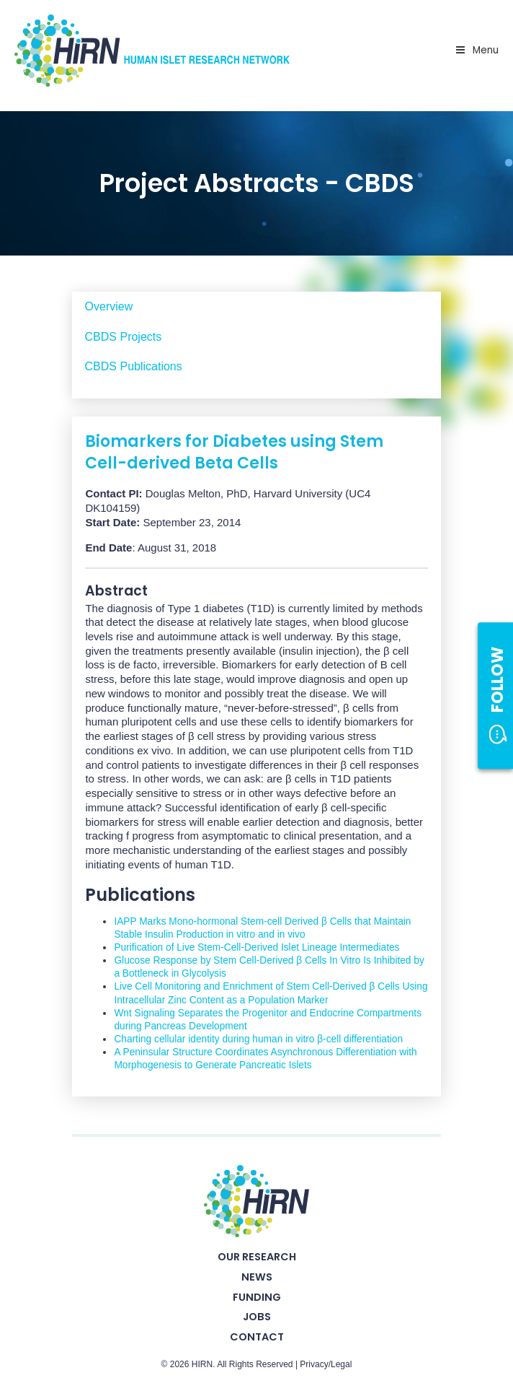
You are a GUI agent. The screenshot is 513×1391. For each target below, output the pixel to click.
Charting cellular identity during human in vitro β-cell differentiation (258, 1039)
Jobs (257, 1316)
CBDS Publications (133, 366)
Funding (257, 1297)
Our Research (257, 1257)
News (256, 1277)
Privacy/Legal (326, 1364)
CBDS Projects (123, 337)
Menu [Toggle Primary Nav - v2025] (476, 50)
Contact (257, 1337)
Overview (109, 306)
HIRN (202, 1364)
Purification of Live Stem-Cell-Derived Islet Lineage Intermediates (256, 947)
